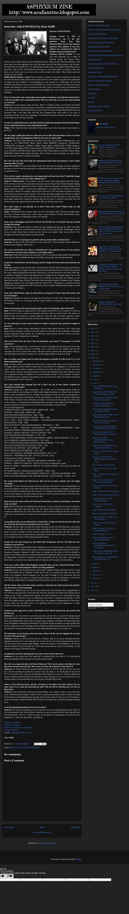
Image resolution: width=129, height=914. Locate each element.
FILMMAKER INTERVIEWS (99, 47)
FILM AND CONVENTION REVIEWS (102, 77)
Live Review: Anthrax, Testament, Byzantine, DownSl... (104, 422)
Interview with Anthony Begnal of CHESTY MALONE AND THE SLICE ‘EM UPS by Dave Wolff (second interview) (111, 230)
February (96, 575)
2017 (93, 583)
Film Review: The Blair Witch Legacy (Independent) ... (103, 404)
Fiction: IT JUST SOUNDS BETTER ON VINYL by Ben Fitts (104, 459)
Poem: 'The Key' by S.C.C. (102, 534)
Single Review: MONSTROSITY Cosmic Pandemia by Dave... (104, 393)
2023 (93, 340)
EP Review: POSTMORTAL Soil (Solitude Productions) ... (104, 447)
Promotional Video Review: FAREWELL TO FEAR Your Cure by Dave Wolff (111, 286)
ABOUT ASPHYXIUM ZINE (99, 26)
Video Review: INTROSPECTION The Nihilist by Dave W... (105, 552)
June (95, 383)
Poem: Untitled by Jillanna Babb (104, 510)
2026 (93, 329)
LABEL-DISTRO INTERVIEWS (100, 51)
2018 (93, 358)
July (94, 379)
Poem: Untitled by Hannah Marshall (105, 491)
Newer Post (9, 827)
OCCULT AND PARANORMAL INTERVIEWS (105, 55)
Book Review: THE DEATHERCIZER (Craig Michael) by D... (102, 440)
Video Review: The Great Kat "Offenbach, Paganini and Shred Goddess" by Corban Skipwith (110, 249)
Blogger (79, 859)
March (95, 571)
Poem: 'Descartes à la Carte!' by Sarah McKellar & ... (103, 529)
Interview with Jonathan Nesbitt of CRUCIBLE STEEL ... (105, 410)
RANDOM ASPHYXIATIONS (99, 107)
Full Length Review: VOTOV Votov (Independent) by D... (105, 416)
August (96, 376)
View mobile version (42, 832)
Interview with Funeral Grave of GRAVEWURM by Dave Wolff (110, 162)
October (96, 368)
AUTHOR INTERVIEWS (97, 34)
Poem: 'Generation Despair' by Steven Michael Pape (103, 539)
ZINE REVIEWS (94, 89)
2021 (93, 347)
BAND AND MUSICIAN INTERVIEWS (25, 748)
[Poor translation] (9, 876)
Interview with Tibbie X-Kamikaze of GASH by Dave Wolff (111, 197)
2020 (93, 351)
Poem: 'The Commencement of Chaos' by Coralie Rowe (103, 481)
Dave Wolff (103, 124)
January (96, 578)
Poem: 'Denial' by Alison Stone (103, 465)
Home (42, 827)
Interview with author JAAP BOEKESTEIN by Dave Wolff (104, 433)
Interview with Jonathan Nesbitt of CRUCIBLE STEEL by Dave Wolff (111, 212)
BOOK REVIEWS (95, 72)
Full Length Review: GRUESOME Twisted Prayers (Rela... (105, 399)
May (95, 564)
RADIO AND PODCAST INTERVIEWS (103, 64)
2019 (93, 354)
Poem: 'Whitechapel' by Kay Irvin (104, 513)
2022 (93, 343)
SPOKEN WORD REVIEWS (98, 85)
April (95, 567)
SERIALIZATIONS (95, 111)
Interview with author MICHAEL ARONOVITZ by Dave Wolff (104, 427)
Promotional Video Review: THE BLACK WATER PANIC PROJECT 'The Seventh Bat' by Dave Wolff (111, 268)
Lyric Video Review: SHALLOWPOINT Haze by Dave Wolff (103, 545)
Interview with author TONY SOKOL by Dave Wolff (109, 146)
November (97, 365)
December (97, 361)
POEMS (91, 102)
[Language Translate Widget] (101, 605)
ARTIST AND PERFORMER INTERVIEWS (104, 30)
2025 (93, 332)
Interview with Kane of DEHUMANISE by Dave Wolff (110, 303)
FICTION (91, 98)
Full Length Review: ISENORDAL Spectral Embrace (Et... (105, 558)
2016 (93, 587)
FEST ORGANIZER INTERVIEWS (101, 43)
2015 (93, 590)
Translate (103, 608)
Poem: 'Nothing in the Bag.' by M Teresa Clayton (104, 518)
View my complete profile (105, 127)
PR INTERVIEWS (95, 60)
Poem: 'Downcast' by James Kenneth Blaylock (102, 499)
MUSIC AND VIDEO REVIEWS (100, 81)
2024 (93, 336)
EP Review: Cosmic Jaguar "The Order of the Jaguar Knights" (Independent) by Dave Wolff (110, 180)
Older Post (75, 827)
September (97, 372)
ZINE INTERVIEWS (95, 68)
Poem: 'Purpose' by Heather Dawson (105, 495)
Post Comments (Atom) (46, 843)
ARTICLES (92, 94)
